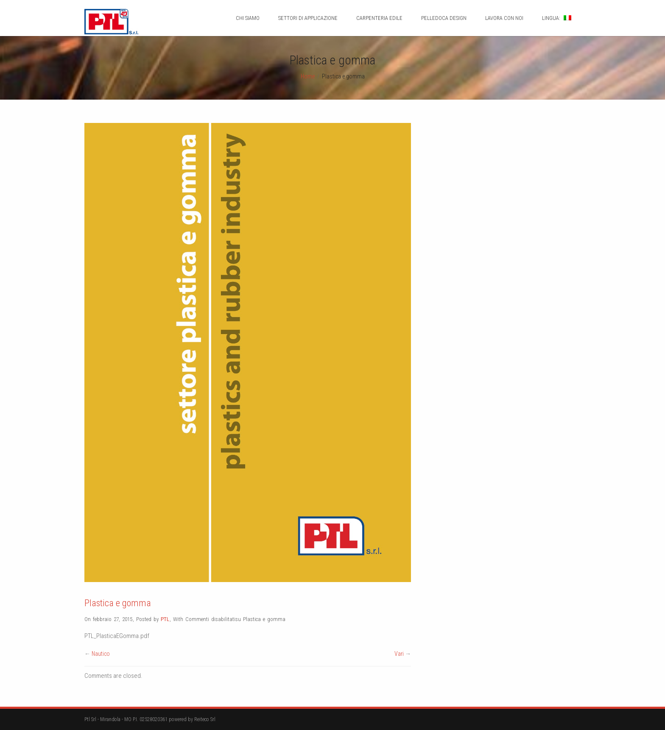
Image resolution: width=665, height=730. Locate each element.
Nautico (101, 653)
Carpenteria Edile (379, 18)
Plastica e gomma (117, 603)
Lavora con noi (504, 18)
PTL (165, 619)
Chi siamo (248, 18)
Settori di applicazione (308, 18)
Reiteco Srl (204, 719)
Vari (399, 653)
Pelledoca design (444, 18)
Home (308, 76)
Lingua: (556, 18)
